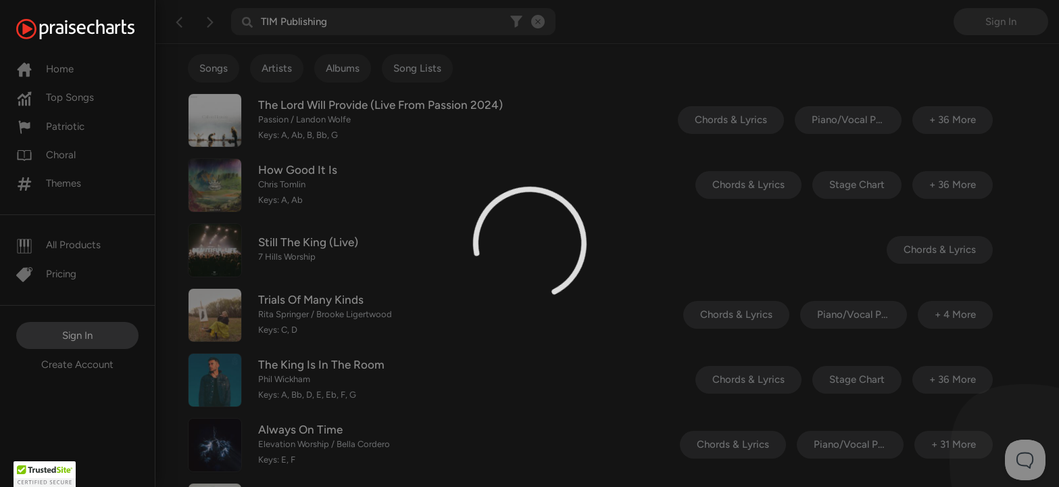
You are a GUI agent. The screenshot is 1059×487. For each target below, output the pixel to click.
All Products (58, 245)
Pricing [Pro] (46, 274)
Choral (46, 155)
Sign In (77, 335)
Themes (48, 183)
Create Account (77, 364)
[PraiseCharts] (92, 29)
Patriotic (50, 126)
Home (45, 69)
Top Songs (55, 97)
